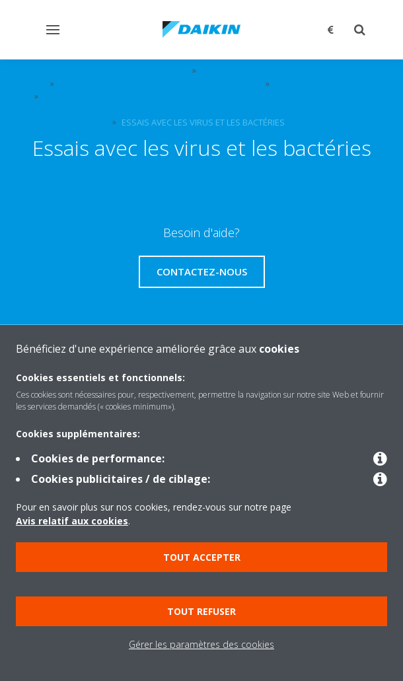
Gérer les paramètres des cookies (201, 644)
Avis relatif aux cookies (72, 521)
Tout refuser (201, 611)
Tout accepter (201, 557)
